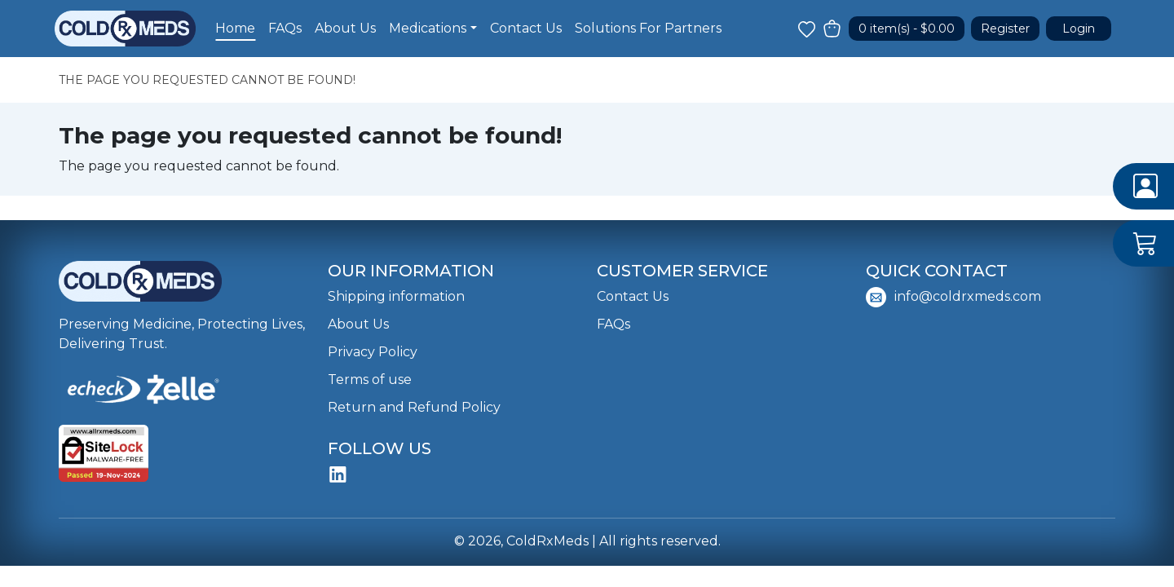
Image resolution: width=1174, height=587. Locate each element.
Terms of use (370, 379)
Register (1005, 28)
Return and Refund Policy (414, 407)
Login (1078, 28)
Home (235, 28)
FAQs (285, 28)
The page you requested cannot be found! (207, 80)
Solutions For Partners (648, 28)
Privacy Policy (372, 352)
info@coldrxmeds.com (953, 297)
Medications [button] (427, 28)
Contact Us (526, 28)
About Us (345, 28)
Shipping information (396, 296)
